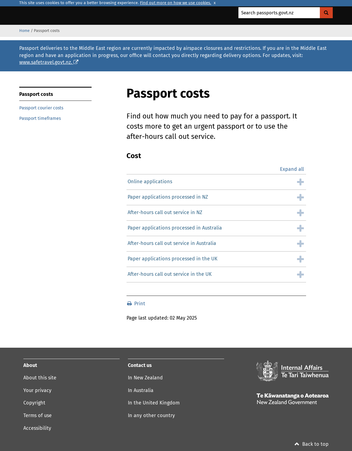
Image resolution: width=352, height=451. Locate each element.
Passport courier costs (41, 108)
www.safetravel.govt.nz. (48, 62)
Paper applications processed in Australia (175, 228)
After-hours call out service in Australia (172, 243)
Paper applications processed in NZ (168, 197)
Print (136, 303)
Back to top (312, 444)
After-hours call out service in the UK (170, 274)
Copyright (34, 403)
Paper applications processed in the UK (173, 258)
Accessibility (37, 428)
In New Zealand (145, 378)
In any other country (151, 415)
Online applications (150, 181)
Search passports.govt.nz (267, 13)
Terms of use (37, 415)
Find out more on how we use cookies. (175, 3)
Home (24, 31)
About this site (39, 378)
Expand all (292, 169)
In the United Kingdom (154, 403)
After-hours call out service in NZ (165, 212)
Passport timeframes (40, 118)
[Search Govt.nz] (326, 12)
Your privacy (37, 390)
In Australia (140, 390)
